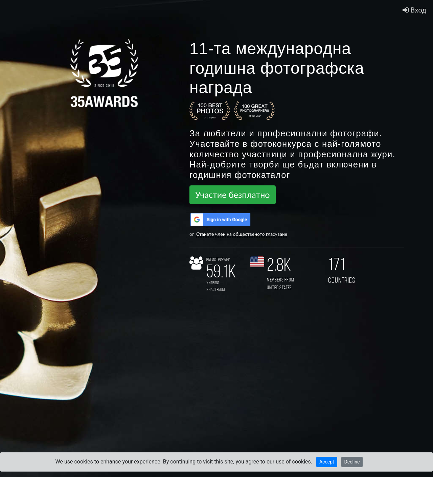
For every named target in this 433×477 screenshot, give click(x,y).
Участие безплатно (232, 194)
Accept (326, 461)
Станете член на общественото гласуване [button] (241, 234)
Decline (352, 461)
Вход (414, 10)
